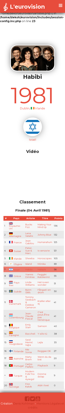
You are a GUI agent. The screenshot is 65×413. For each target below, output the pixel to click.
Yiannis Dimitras (29, 275)
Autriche (16, 358)
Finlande (16, 351)
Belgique (14, 326)
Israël (14, 270)
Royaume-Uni (15, 226)
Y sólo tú (42, 333)
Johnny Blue (44, 234)
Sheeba (29, 258)
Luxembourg (16, 316)
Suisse (15, 251)
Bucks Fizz (28, 225)
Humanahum (45, 242)
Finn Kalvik (28, 385)
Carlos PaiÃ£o (29, 365)
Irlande (15, 258)
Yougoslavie (16, 343)
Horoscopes (44, 258)
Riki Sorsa (28, 351)
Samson (42, 326)
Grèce (15, 276)
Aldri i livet (43, 385)
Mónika (42, 264)
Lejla (40, 342)
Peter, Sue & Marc (28, 251)
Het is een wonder (43, 283)
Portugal (16, 366)
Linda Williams (29, 283)
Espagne (14, 334)
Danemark (15, 303)
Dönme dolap (42, 375)
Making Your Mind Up (44, 225)
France (15, 242)
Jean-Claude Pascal (29, 316)
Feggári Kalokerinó (44, 275)
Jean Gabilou (29, 242)
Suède (15, 291)
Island (28, 264)
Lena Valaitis (29, 234)
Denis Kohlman (23, 403)
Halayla (42, 269)
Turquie (15, 375)
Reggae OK (44, 351)
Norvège (14, 385)
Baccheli (30, 333)
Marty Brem (28, 358)
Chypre (15, 264)
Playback (43, 365)
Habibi (29, 269)
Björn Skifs (28, 291)
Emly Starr (28, 326)
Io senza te (44, 250)
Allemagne (15, 235)
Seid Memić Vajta (29, 342)
